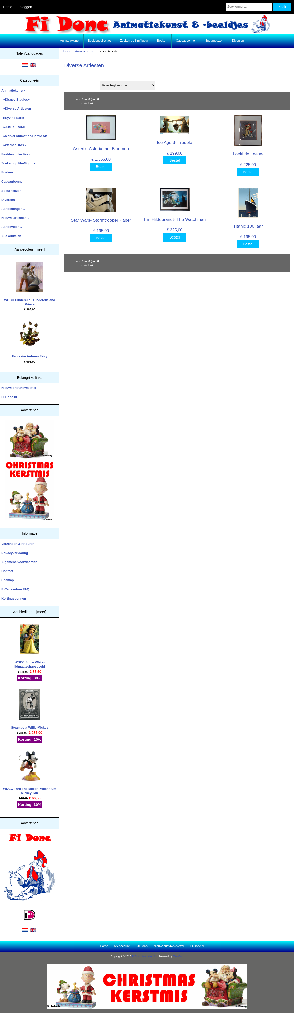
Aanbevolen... (11, 227)
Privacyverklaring (14, 553)
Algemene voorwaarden (19, 562)
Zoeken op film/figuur (134, 40)
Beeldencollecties (99, 40)
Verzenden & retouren (17, 544)
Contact (7, 571)
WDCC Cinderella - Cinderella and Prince (29, 284)
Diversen (238, 40)
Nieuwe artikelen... (15, 218)
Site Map (142, 946)
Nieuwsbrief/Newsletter (18, 388)
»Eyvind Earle (12, 118)
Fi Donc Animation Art (144, 956)
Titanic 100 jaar (248, 226)
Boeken (162, 40)
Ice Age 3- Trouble (174, 142)
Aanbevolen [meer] (30, 249)
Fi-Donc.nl (9, 397)
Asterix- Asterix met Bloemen (101, 148)
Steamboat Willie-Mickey (29, 709)
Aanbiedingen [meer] (29, 612)
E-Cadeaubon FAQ (15, 589)
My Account (122, 946)
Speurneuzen (214, 40)
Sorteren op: (75, 83)
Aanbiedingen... (13, 209)
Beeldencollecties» (15, 154)
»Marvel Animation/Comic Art (24, 136)
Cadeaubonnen (186, 40)
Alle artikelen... (12, 236)
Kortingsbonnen (13, 598)
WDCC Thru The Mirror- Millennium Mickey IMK (29, 773)
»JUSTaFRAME (13, 127)
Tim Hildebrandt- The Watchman (174, 219)
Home (7, 7)
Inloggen (25, 7)
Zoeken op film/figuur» (18, 163)
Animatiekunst (84, 51)
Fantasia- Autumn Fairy (29, 338)
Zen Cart (178, 956)
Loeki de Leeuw (248, 153)
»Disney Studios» (15, 99)
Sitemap (7, 580)
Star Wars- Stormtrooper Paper (101, 220)
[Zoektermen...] (249, 7)
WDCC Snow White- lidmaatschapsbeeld (29, 646)
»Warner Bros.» (14, 145)
